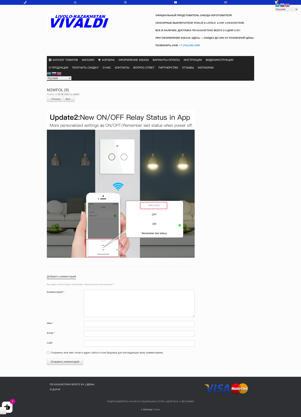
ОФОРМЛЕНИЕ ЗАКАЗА (133, 59)
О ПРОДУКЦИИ (58, 67)
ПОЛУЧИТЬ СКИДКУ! (85, 67)
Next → (69, 99)
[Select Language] (59, 78)
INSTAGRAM (205, 67)
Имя (50, 323)
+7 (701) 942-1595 (189, 45)
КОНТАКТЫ (122, 67)
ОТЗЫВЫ (188, 67)
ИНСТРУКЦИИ (193, 59)
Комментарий (55, 292)
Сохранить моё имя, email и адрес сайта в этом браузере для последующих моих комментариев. (107, 352)
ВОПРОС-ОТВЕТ (144, 67)
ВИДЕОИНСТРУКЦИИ (219, 59)
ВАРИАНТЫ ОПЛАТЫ (166, 59)
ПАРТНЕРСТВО (168, 67)
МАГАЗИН (88, 59)
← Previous (55, 99)
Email (51, 333)
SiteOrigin (148, 409)
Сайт (50, 342)
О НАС (107, 67)
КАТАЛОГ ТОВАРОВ (65, 59)
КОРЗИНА (108, 59)
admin (76, 94)
